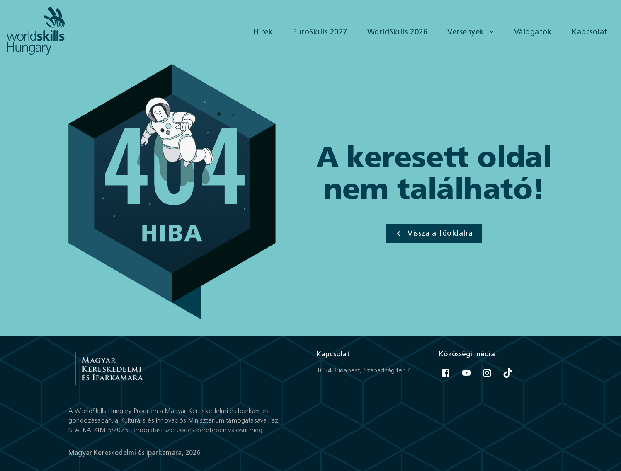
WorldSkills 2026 (397, 31)
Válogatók (533, 31)
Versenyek (471, 31)
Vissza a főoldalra (433, 233)
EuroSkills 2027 (320, 31)
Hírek (263, 31)
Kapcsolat (590, 31)
